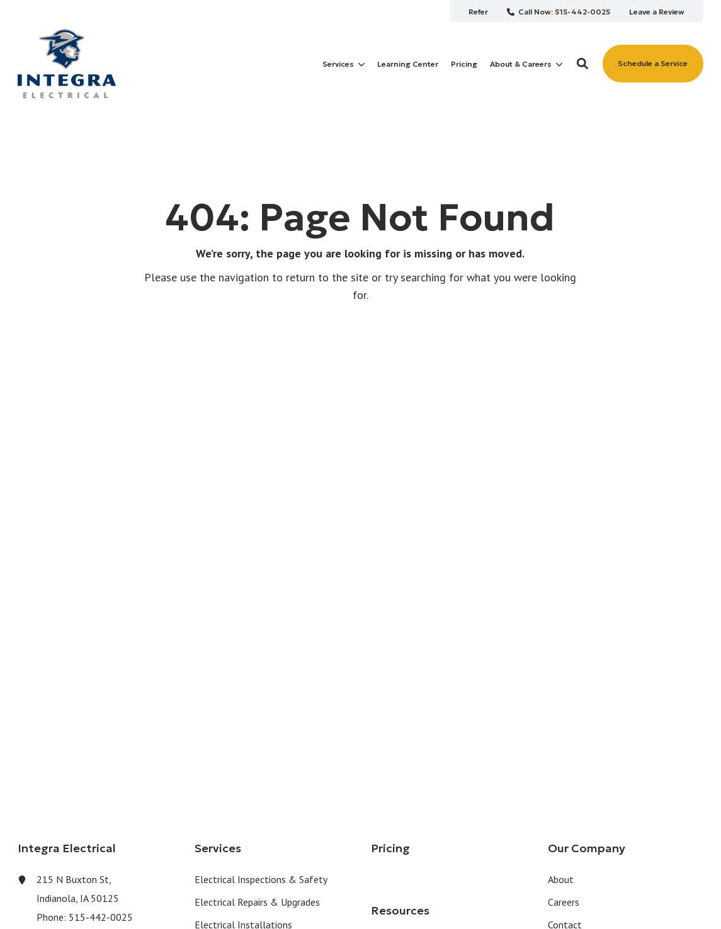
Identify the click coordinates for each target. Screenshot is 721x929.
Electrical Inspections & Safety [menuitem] (261, 879)
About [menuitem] (561, 879)
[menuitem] (478, 11)
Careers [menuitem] (563, 902)
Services (343, 64)
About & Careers (526, 64)
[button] (582, 63)
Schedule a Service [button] (653, 63)
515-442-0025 (101, 917)
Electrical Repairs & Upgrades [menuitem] (257, 902)
